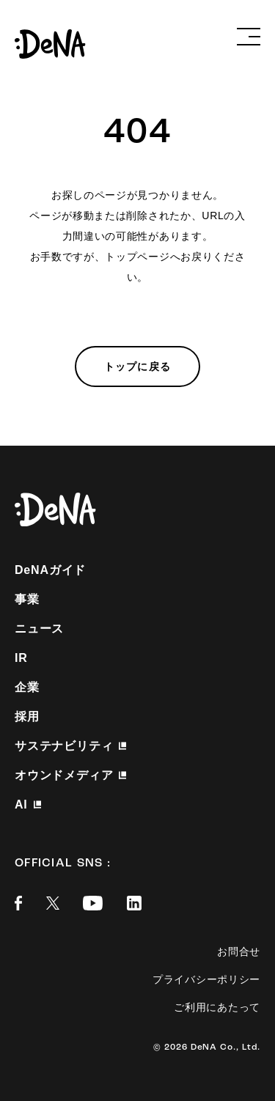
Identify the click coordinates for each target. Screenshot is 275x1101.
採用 (27, 716)
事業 (27, 599)
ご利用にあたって (217, 1007)
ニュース (39, 628)
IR (21, 658)
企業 (27, 687)
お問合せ (238, 951)
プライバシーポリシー (206, 979)
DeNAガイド (50, 570)
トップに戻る (137, 366)
